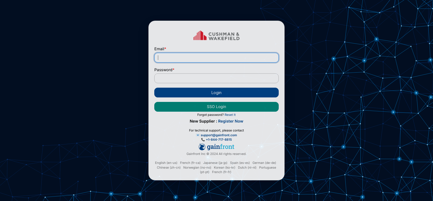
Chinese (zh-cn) (169, 167)
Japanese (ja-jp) (215, 163)
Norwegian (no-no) (197, 167)
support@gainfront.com (219, 135)
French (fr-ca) (190, 163)
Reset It (230, 115)
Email (160, 49)
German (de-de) (264, 163)
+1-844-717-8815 (219, 140)
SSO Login (216, 106)
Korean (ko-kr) (224, 167)
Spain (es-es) (240, 163)
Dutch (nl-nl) (247, 167)
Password (164, 70)
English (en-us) (166, 163)
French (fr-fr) (221, 172)
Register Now (230, 121)
